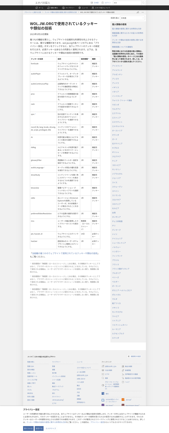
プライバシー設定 (97, 422)
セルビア (115, 208)
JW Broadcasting (58, 400)
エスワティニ (117, 122)
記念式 (79, 389)
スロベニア (116, 204)
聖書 (53, 366)
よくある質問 (81, 372)
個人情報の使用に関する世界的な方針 (126, 28)
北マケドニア (117, 143)
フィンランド (117, 255)
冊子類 (54, 373)
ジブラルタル (117, 173)
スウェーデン (117, 186)
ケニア (114, 160)
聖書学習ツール (32, 376)
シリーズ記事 (56, 380)
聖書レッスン (31, 373)
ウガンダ (115, 104)
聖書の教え (30, 362)
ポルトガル (116, 294)
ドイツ (114, 234)
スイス (114, 182)
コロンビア (116, 165)
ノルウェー (116, 247)
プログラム (55, 390)
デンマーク (116, 230)
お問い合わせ (81, 379)
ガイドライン (56, 397)
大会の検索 (107, 370)
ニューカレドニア (119, 242)
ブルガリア (116, 273)
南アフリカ (116, 303)
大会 (78, 392)
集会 (78, 385)
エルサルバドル (118, 126)
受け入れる (28, 428)
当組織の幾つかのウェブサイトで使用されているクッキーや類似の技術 (64, 253)
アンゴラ (115, 78)
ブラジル (115, 260)
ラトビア (115, 316)
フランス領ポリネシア (120, 268)
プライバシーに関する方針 (32, 12)
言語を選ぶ (115, 18)
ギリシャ (115, 152)
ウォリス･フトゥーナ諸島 (122, 100)
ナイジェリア (117, 238)
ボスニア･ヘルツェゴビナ (122, 290)
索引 (53, 393)
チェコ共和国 (117, 221)
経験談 (79, 399)
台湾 (114, 212)
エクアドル (116, 113)
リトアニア (116, 320)
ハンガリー (116, 251)
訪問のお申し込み (82, 375)
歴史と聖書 (30, 400)
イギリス (115, 87)
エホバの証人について (84, 368)
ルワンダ (115, 337)
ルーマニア (116, 329)
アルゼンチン (117, 74)
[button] (52, 7)
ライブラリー (56, 362)
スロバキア (116, 199)
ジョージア (116, 178)
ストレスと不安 (32, 380)
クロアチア (116, 156)
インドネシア (117, 96)
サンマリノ (116, 169)
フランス (115, 264)
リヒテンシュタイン (120, 325)
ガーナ (114, 139)
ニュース (79, 362)
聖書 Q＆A (30, 366)
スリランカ (116, 195)
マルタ (114, 299)
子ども (29, 390)
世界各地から (81, 402)
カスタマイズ (51, 428)
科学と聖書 (30, 397)
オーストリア (117, 130)
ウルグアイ (116, 109)
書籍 (53, 370)
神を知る (30, 393)
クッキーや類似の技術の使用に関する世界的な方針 (46, 422)
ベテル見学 (80, 382)
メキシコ (115, 307)
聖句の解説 (30, 370)
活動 (78, 396)
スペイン (115, 191)
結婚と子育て (31, 383)
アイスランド (117, 65)
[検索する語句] (127, 3)
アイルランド (117, 70)
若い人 (29, 386)
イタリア (115, 91)
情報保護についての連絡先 (122, 46)
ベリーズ (115, 277)
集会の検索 (127, 366)
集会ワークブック (57, 386)
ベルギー (115, 281)
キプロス (115, 147)
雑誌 (53, 383)
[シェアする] (138, 12)
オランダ (115, 135)
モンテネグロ (117, 312)
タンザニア (116, 217)
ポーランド (116, 286)
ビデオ (54, 403)
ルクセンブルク (118, 333)
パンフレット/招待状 (58, 376)
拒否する (39, 428)
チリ (114, 225)
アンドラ (115, 83)
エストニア (116, 117)
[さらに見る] (143, 12)
